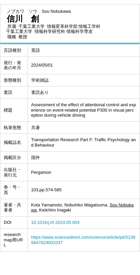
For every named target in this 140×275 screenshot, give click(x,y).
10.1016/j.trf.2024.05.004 (55, 222)
